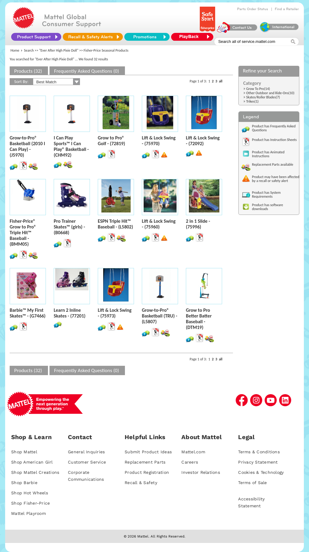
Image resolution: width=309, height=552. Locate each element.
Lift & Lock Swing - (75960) (159, 224)
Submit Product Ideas (148, 451)
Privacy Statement (258, 462)
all (220, 81)
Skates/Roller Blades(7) (263, 97)
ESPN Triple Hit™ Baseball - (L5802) (115, 224)
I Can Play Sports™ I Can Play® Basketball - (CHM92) (71, 146)
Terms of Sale (252, 482)
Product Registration (147, 472)
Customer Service (87, 462)
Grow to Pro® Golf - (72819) (111, 140)
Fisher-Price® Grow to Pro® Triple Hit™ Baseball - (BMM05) (23, 232)
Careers (189, 462)
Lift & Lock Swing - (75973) (115, 313)
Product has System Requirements (266, 194)
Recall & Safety (141, 482)
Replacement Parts (145, 462)
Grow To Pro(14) (258, 89)
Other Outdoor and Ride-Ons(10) (270, 93)
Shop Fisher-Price (30, 503)
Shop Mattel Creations (35, 472)
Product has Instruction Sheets (274, 140)
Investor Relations (200, 472)
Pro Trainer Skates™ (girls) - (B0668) (69, 226)
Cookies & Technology (261, 472)
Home (15, 50)
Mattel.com (193, 451)
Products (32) (28, 71)
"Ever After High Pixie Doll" (58, 50)
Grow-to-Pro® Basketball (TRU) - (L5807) (159, 315)
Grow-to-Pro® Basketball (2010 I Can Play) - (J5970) (27, 146)
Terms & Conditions (259, 451)
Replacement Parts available (272, 164)
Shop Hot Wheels (29, 492)
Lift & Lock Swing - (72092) (203, 140)
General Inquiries (86, 451)
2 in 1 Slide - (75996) (198, 224)
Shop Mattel (24, 451)
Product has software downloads (267, 207)
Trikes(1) (252, 101)
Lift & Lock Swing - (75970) (159, 140)
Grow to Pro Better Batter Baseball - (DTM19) (199, 318)
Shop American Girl (32, 462)
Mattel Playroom (28, 513)
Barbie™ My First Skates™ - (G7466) (28, 313)
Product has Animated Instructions (268, 154)
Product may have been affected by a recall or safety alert (275, 179)
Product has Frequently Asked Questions (274, 128)
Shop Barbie (24, 482)
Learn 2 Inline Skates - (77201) (69, 313)
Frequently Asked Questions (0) (86, 71)
